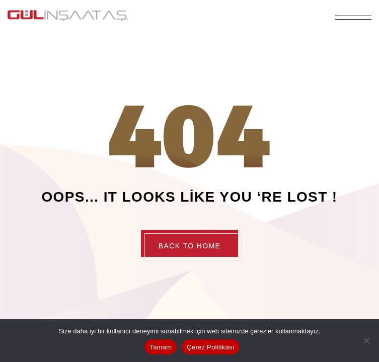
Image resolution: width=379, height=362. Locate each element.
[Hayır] (366, 340)
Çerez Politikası (210, 347)
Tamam (160, 347)
